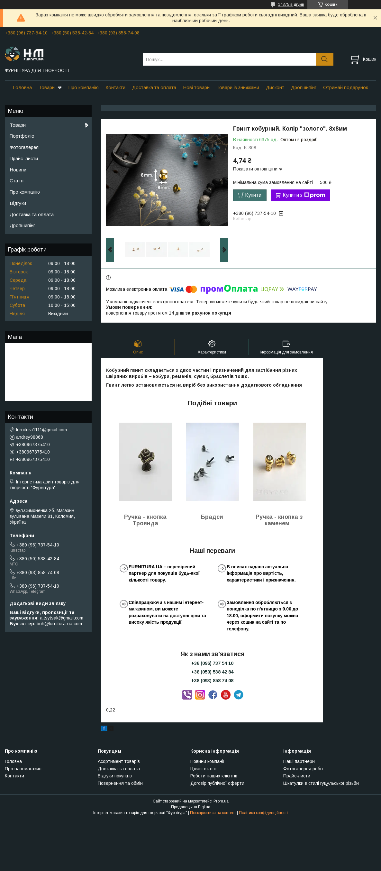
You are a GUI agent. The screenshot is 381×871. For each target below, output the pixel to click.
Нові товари (196, 87)
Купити (253, 195)
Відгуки (18, 203)
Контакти (115, 87)
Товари (47, 87)
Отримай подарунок (345, 87)
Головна (22, 87)
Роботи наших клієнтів (213, 775)
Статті (16, 180)
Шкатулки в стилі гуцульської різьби (321, 783)
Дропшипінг (303, 87)
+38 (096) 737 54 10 (212, 663)
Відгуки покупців (115, 775)
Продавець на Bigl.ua (190, 807)
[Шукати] (324, 59)
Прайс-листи (24, 158)
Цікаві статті (203, 768)
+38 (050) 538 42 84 (212, 671)
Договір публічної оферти (217, 783)
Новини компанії (207, 761)
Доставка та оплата (154, 87)
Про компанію (83, 87)
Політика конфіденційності (263, 813)
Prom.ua (221, 801)
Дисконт (275, 87)
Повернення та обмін (120, 783)
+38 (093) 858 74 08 (212, 680)
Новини (18, 169)
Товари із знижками (237, 87)
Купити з (304, 195)
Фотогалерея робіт (303, 768)
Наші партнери (299, 761)
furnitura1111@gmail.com (41, 429)
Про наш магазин (23, 768)
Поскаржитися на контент (213, 813)
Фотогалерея (24, 147)
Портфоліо (22, 136)
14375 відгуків (291, 4)
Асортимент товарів (119, 761)
